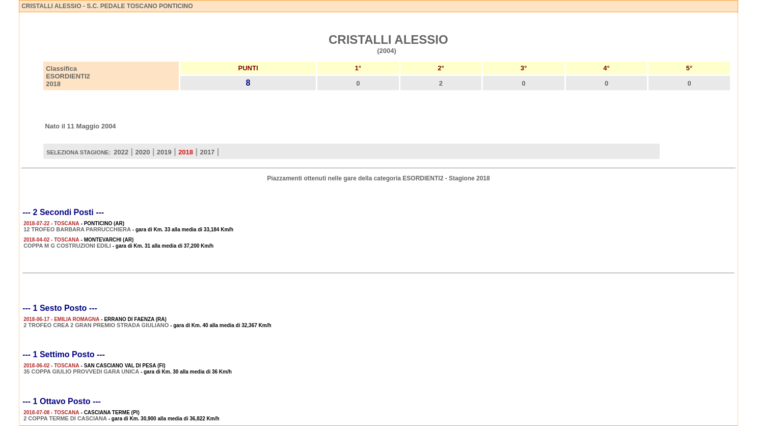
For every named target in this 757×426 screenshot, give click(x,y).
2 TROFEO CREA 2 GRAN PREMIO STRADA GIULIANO (96, 325)
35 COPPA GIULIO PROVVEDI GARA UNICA (81, 371)
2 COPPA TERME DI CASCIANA (65, 418)
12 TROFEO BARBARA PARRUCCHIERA (77, 229)
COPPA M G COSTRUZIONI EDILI (67, 246)
